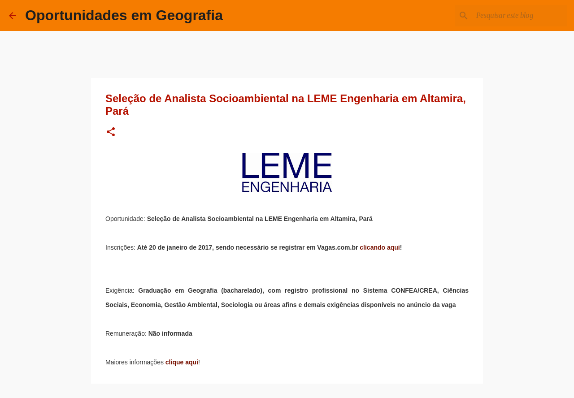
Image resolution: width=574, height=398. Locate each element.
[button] (110, 132)
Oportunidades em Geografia (124, 15)
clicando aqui (380, 247)
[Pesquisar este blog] (520, 15)
